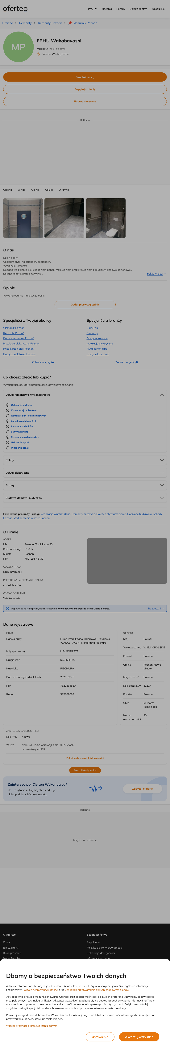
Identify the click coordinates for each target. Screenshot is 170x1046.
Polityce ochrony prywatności (40, 990)
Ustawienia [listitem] (100, 1037)
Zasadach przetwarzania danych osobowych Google (97, 990)
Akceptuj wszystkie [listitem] (139, 1037)
